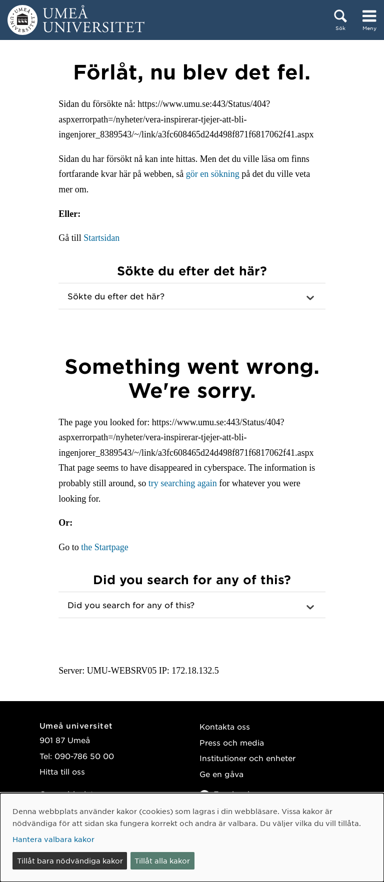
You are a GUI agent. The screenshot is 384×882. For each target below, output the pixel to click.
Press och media (232, 742)
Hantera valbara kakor (53, 839)
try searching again (182, 483)
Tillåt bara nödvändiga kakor (70, 860)
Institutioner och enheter (248, 758)
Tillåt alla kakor (162, 860)
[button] (191, 296)
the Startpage (104, 547)
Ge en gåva (222, 774)
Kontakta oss (225, 726)
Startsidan (102, 238)
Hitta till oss (62, 771)
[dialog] (192, 837)
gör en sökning (213, 174)
